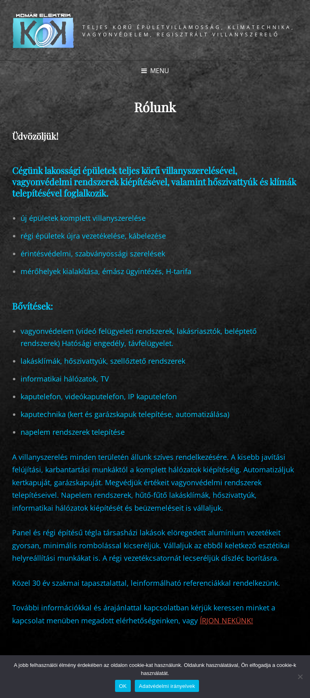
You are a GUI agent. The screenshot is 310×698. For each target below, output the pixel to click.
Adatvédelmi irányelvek (167, 686)
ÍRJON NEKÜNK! (226, 620)
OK (123, 686)
